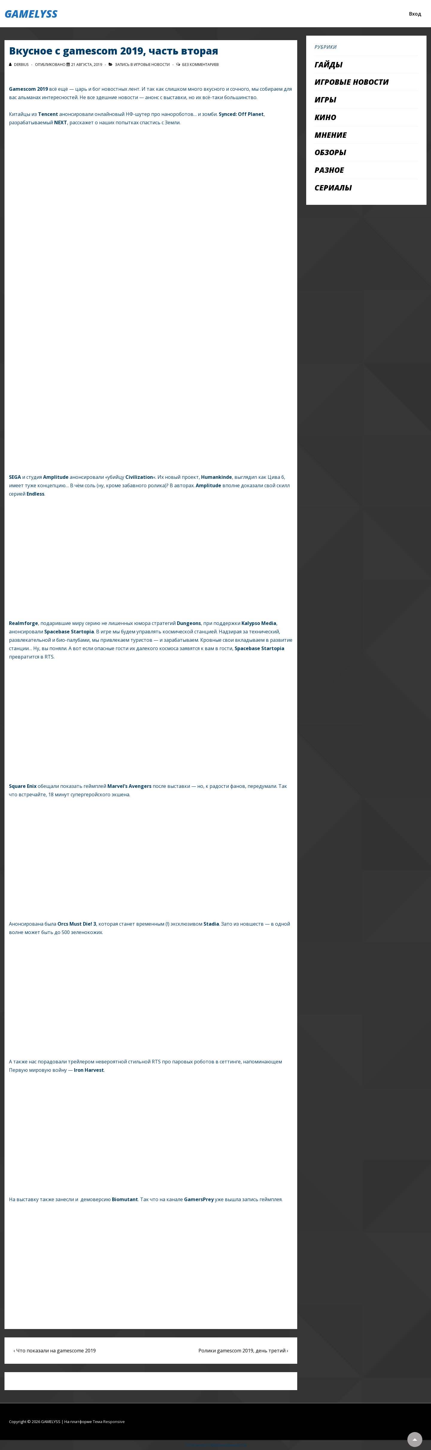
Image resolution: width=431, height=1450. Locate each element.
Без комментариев (200, 64)
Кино (325, 117)
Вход (415, 13)
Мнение (331, 135)
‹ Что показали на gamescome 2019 (54, 1350)
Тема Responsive (109, 1421)
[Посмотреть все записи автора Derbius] (19, 64)
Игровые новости (152, 64)
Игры (325, 99)
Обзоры (330, 152)
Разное (329, 170)
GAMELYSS (30, 14)
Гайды (329, 64)
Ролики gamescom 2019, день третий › (243, 1350)
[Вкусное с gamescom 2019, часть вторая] (86, 64)
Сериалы (333, 187)
